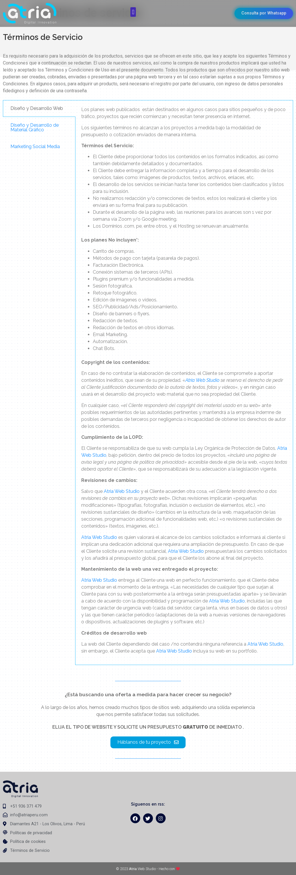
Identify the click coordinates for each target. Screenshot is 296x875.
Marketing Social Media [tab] (35, 146)
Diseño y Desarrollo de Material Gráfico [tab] (34, 127)
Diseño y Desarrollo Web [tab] (36, 108)
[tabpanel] (184, 382)
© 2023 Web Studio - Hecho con (148, 869)
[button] (133, 12)
